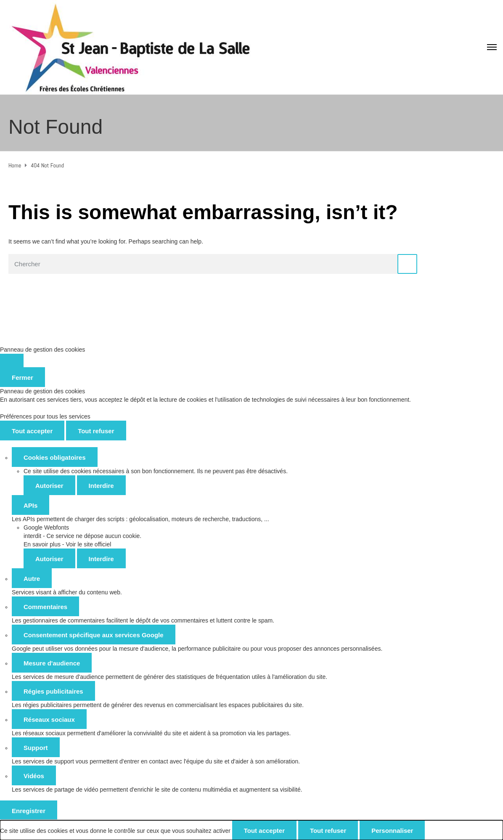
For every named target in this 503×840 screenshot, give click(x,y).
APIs (30, 505)
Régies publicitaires (53, 691)
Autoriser (49, 485)
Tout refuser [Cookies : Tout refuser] (96, 431)
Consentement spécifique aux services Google (94, 635)
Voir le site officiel (88, 544)
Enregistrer (28, 810)
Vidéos (34, 775)
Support (36, 747)
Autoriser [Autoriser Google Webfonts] (49, 558)
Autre (32, 578)
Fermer (22, 377)
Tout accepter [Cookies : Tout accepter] (32, 431)
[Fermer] (12, 360)
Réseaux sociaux (49, 719)
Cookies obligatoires (55, 457)
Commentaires (45, 606)
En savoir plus (42, 544)
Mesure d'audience (52, 663)
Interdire (101, 485)
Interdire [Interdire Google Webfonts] (101, 558)
